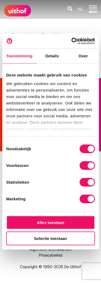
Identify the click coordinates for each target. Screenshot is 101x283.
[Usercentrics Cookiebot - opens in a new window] (72, 40)
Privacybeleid (50, 255)
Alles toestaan (50, 222)
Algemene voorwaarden (50, 249)
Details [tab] (52, 56)
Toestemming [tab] (19, 56)
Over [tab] (83, 56)
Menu (93, 9)
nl (80, 9)
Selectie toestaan (50, 238)
